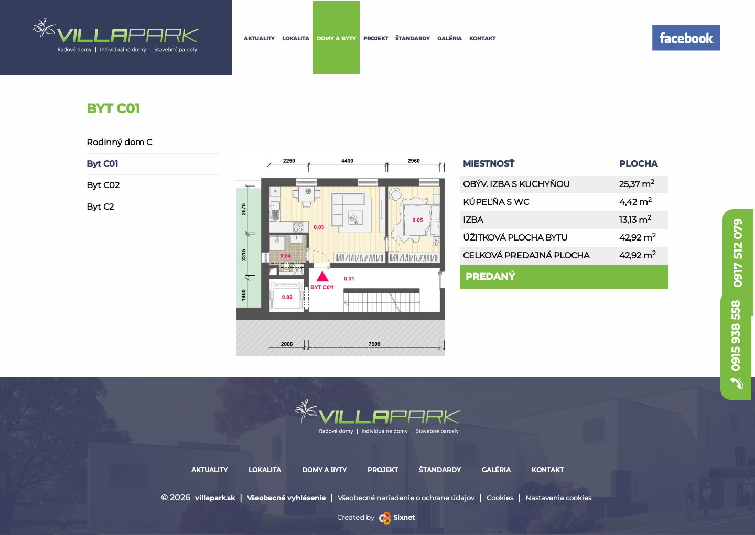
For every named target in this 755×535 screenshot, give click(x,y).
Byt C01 (102, 164)
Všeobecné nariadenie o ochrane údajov (406, 498)
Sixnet (397, 517)
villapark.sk (215, 498)
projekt (375, 38)
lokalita (295, 38)
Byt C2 (100, 207)
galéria (449, 38)
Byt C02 (103, 185)
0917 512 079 (738, 234)
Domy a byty (336, 38)
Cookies (500, 498)
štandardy (412, 38)
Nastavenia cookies (558, 498)
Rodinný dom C (119, 142)
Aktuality (259, 38)
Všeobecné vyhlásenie (286, 498)
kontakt (482, 38)
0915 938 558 (735, 348)
